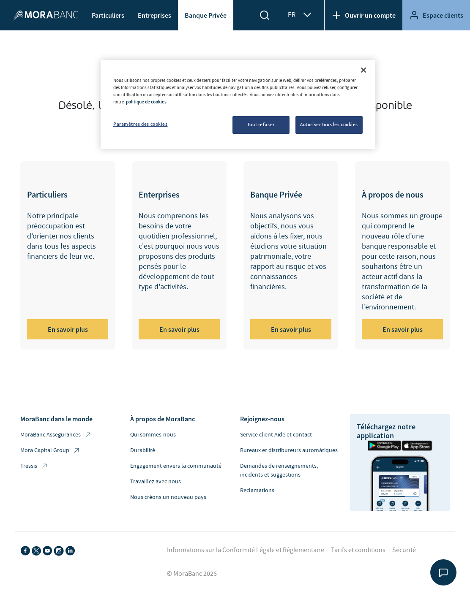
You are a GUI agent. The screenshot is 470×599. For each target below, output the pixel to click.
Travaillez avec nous (155, 481)
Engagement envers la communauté (175, 466)
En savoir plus (68, 329)
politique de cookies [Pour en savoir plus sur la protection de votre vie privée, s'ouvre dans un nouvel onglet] (146, 102)
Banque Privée (206, 15)
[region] (238, 104)
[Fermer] (363, 70)
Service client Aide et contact (276, 435)
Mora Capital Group (50, 451)
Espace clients (436, 15)
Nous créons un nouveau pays (168, 497)
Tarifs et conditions (358, 550)
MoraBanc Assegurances (56, 435)
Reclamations (257, 490)
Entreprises (154, 15)
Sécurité (404, 550)
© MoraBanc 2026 (192, 573)
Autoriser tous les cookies (329, 124)
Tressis (34, 466)
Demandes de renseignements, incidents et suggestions (279, 470)
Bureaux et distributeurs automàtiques (289, 450)
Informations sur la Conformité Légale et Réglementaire (245, 550)
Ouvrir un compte (363, 15)
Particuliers (108, 15)
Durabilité (142, 450)
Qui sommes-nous (153, 435)
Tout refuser (261, 124)
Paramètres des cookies (140, 124)
